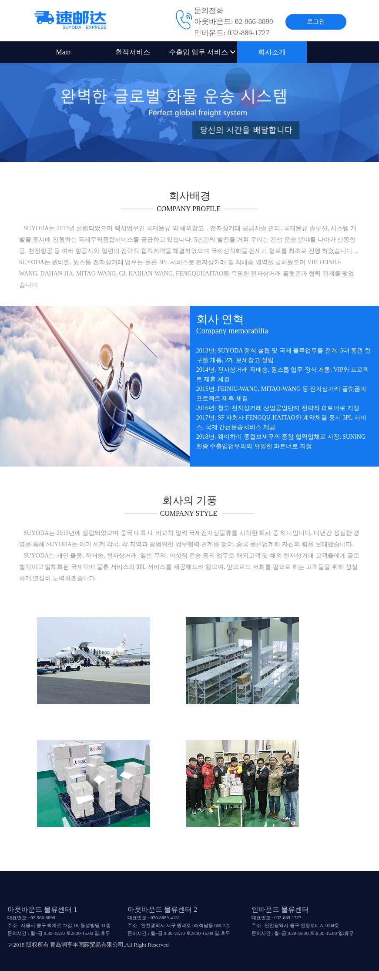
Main (63, 52)
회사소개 (272, 52)
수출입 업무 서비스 (202, 52)
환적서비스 (132, 52)
